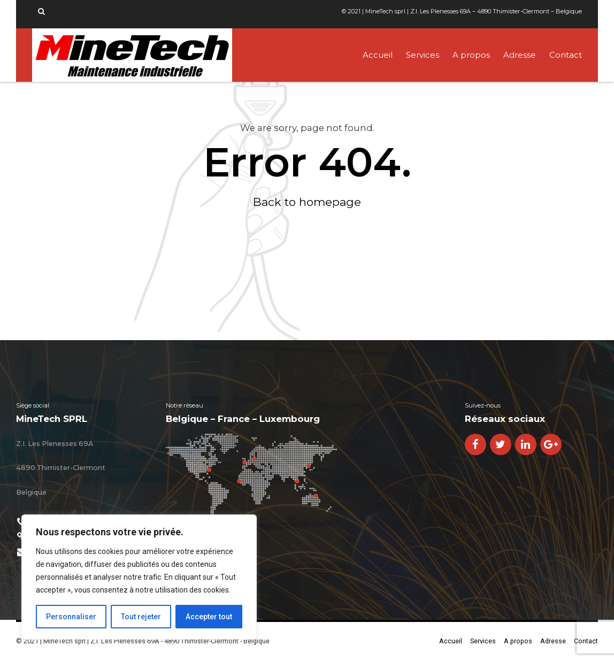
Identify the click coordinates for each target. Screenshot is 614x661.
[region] (139, 577)
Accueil (378, 55)
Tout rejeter (141, 616)
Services (422, 55)
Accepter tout (209, 616)
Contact (565, 55)
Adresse (519, 55)
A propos (471, 55)
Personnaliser (71, 616)
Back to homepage (307, 202)
